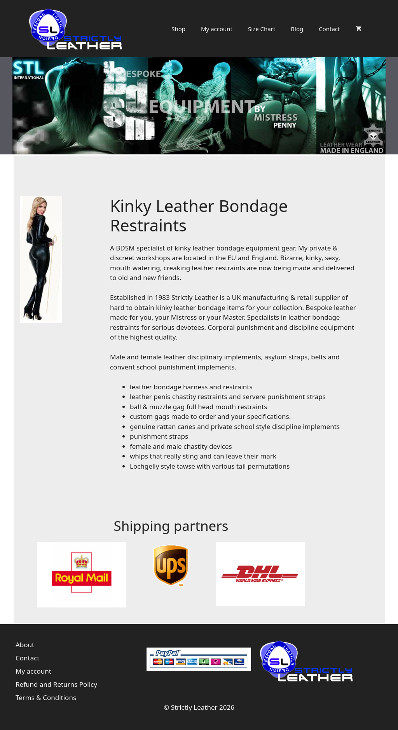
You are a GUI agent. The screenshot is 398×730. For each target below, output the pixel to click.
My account (216, 29)
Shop (178, 29)
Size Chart (261, 29)
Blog (297, 29)
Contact (329, 29)
